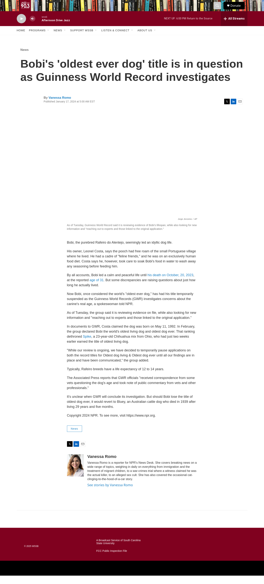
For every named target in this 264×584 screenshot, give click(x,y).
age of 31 (97, 288)
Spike (87, 345)
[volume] (32, 27)
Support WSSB (81, 38)
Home (21, 38)
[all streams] (234, 27)
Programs (37, 38)
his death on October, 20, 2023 (170, 283)
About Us (144, 38)
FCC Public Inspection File (111, 559)
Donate (238, 10)
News (58, 38)
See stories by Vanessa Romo (110, 493)
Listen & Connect (115, 38)
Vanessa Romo (60, 106)
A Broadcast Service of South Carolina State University (118, 550)
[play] (21, 27)
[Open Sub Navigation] (48, 38)
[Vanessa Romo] (75, 474)
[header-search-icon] (219, 10)
